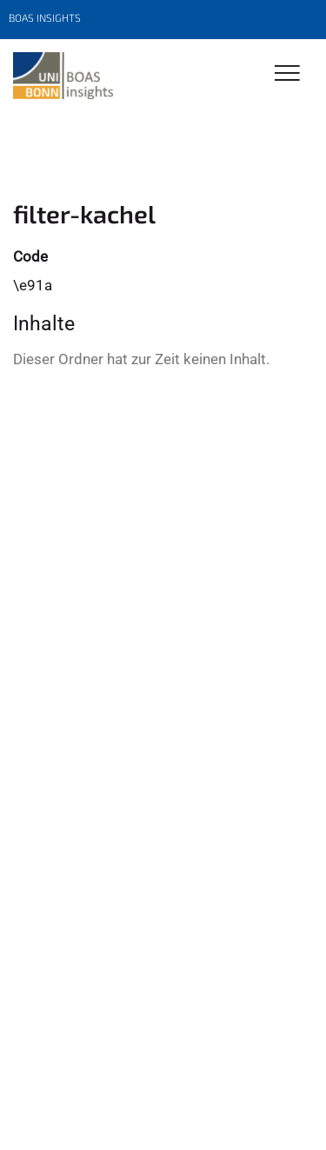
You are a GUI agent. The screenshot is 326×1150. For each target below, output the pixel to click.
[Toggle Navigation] (287, 74)
